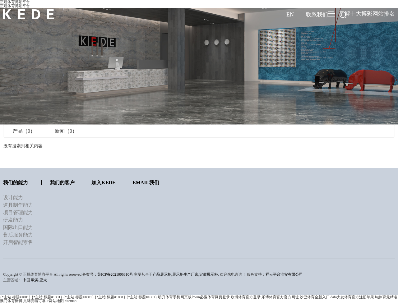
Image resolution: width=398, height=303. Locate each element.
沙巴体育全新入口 (315, 297)
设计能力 (13, 197)
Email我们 (145, 182)
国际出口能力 (18, 227)
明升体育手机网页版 (175, 297)
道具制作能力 (18, 205)
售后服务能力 (18, 234)
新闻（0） (66, 131)
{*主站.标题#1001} (15, 297)
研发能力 (13, 220)
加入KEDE (103, 182)
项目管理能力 (18, 212)
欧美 (35, 280)
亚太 (43, 280)
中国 (26, 280)
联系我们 (317, 14)
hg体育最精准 (386, 297)
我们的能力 (15, 182)
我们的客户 (62, 182)
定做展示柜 (208, 274)
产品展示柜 (162, 274)
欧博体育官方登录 (246, 297)
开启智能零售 (18, 242)
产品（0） (24, 131)
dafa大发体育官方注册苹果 (352, 297)
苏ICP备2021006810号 (115, 274)
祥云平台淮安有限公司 (284, 274)
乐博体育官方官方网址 (280, 297)
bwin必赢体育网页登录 (211, 297)
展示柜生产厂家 (185, 274)
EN (290, 14)
